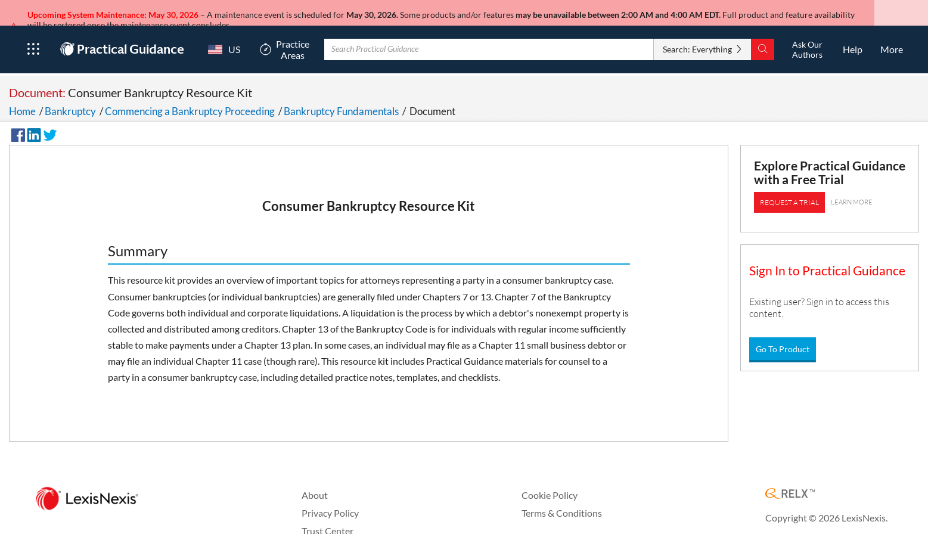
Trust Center (327, 520)
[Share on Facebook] (16, 122)
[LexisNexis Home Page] (86, 488)
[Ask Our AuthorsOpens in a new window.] (807, 38)
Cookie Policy (550, 483)
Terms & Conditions (562, 501)
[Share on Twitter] (48, 122)
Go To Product (782, 338)
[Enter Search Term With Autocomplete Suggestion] (489, 38)
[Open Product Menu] (33, 38)
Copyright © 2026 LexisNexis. (826, 506)
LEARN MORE (852, 191)
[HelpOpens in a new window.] (852, 38)
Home (22, 100)
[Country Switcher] (221, 38)
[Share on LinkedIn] (32, 122)
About (315, 483)
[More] (891, 38)
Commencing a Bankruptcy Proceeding (190, 100)
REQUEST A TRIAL (789, 191)
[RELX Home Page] (790, 483)
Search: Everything (697, 38)
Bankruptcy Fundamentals (341, 100)
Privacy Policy (330, 501)
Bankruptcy (70, 100)
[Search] (762, 38)
